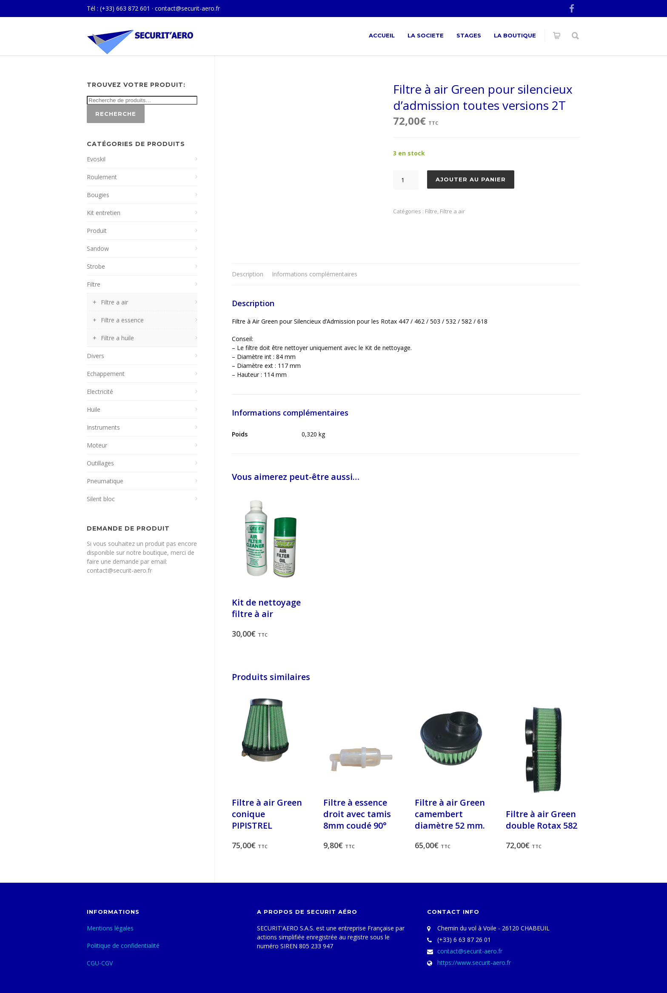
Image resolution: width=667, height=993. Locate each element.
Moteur (97, 445)
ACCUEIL (382, 35)
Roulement (102, 177)
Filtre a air (452, 211)
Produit (97, 231)
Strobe (96, 266)
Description (247, 274)
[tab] (247, 274)
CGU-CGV (100, 963)
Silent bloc (101, 499)
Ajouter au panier (471, 179)
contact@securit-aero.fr (187, 8)
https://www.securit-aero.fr (474, 963)
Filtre (431, 211)
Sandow (98, 248)
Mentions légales (110, 928)
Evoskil (96, 159)
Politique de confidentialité (123, 945)
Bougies (98, 195)
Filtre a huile (117, 338)
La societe (426, 35)
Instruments (103, 427)
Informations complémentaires (314, 274)
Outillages (100, 463)
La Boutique (515, 35)
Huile (93, 409)
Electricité (100, 391)
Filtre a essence (122, 320)
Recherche (115, 113)
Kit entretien (103, 213)
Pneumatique (105, 481)
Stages (468, 35)
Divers (95, 356)
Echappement (106, 374)
